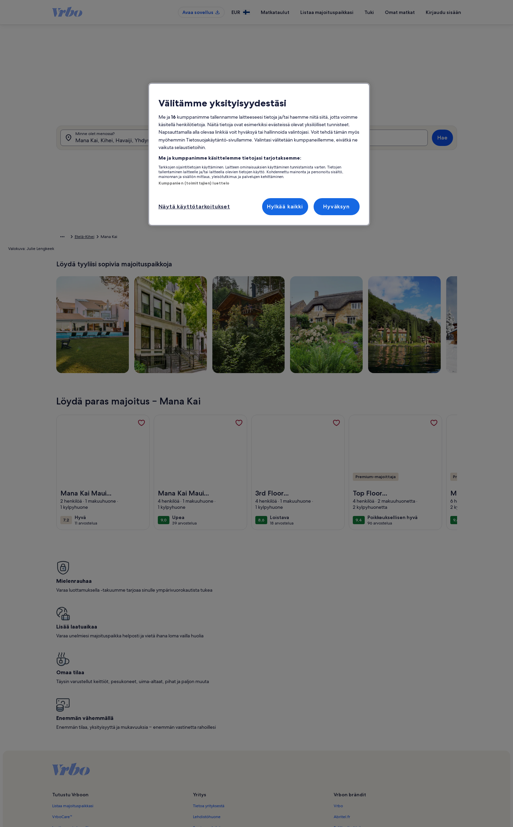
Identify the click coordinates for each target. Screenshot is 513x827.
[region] (259, 154)
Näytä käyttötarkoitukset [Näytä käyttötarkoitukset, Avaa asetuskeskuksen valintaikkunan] (194, 206)
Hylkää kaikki (285, 206)
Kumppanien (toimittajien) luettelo (194, 183)
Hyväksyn (336, 206)
